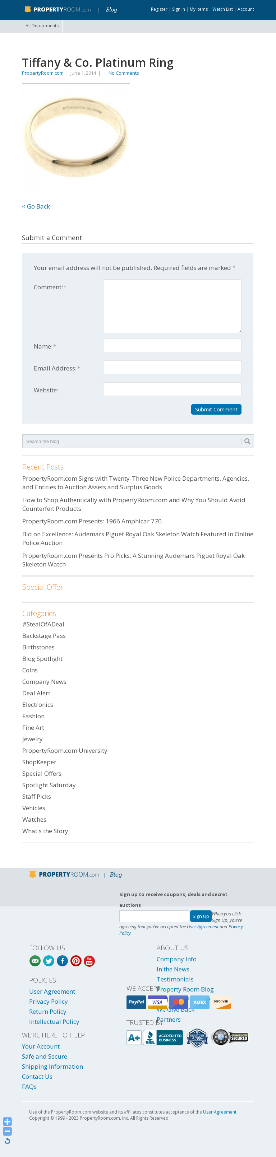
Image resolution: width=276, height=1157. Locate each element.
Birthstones (38, 647)
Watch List (222, 9)
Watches (34, 819)
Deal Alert (36, 693)
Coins (30, 670)
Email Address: (57, 368)
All (42, 26)
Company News (44, 681)
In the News (173, 969)
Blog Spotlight (42, 658)
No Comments (124, 73)
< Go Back (36, 206)
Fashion (33, 716)
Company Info (177, 959)
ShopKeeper (39, 762)
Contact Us (37, 1076)
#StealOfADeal (43, 624)
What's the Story (45, 831)
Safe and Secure (44, 1056)
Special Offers (41, 773)
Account (246, 9)
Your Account (41, 1046)
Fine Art (33, 727)
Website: (46, 390)
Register (159, 9)
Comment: (50, 287)
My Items (199, 9)
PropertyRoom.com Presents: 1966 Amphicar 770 (92, 521)
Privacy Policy (48, 1001)
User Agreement (202, 926)
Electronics (37, 704)
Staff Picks (36, 796)
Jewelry (32, 739)
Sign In (178, 9)
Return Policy (47, 1011)
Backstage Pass (44, 635)
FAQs (29, 1086)
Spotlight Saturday (49, 785)
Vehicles (33, 808)
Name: (45, 346)
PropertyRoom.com (43, 73)
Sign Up (201, 916)
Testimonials (175, 979)
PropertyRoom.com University (64, 750)
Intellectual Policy (54, 1021)
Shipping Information (52, 1066)
